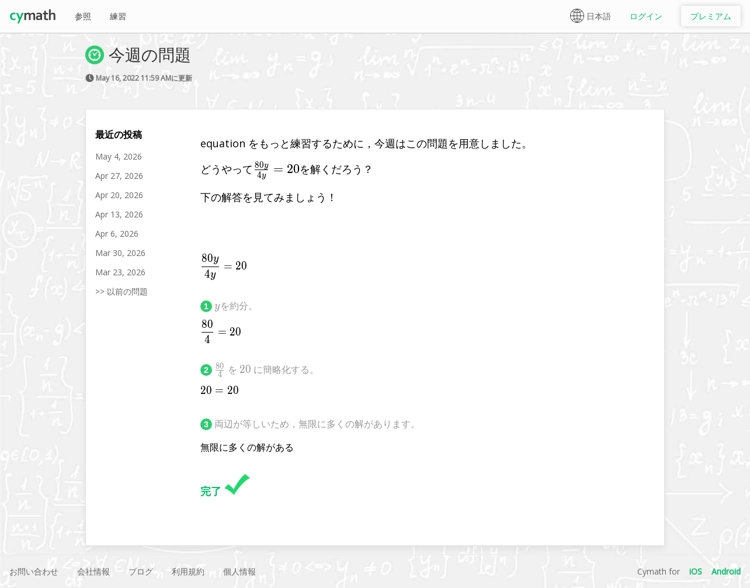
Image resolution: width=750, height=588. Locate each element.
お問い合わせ (33, 571)
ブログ (141, 571)
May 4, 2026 (118, 156)
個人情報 (239, 571)
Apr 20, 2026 (119, 194)
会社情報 (93, 571)
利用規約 (188, 571)
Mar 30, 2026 (120, 252)
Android (726, 571)
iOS (695, 571)
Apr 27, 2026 (119, 175)
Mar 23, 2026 (120, 272)
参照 (83, 16)
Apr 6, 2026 (116, 233)
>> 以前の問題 (121, 291)
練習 (118, 16)
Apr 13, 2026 (119, 214)
